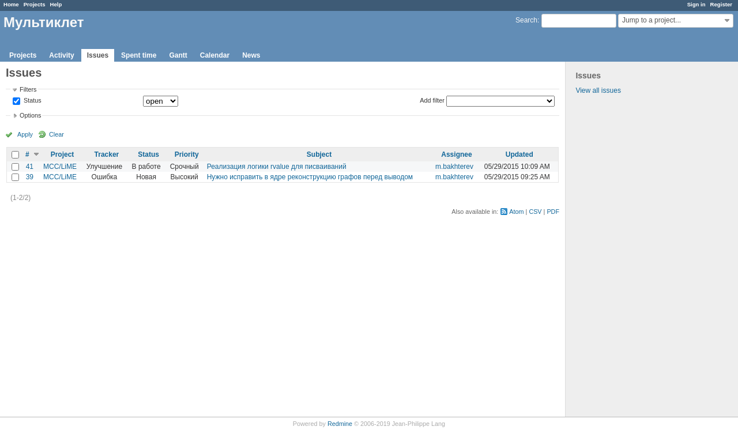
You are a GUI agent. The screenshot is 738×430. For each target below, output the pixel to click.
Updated (519, 154)
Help (56, 4)
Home (11, 4)
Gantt (178, 55)
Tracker (107, 154)
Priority (187, 154)
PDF (553, 211)
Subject (319, 154)
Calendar (214, 55)
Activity (61, 55)
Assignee (456, 154)
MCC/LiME (60, 167)
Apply (25, 134)
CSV (535, 211)
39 (29, 177)
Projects (35, 4)
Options (30, 115)
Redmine (339, 423)
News (251, 55)
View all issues (597, 90)
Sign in (696, 4)
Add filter (432, 100)
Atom (516, 211)
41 (29, 167)
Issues (97, 55)
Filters (28, 89)
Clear (56, 134)
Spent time (138, 55)
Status (32, 100)
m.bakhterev (454, 167)
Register (721, 4)
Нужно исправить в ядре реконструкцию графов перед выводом (310, 177)
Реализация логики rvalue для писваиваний (277, 167)
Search (526, 20)
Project (62, 154)
